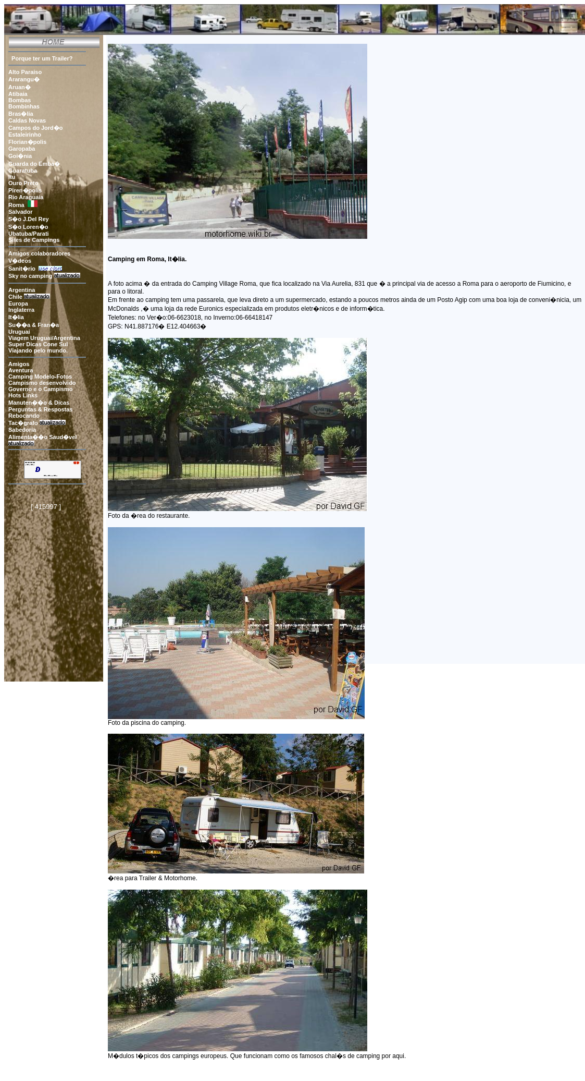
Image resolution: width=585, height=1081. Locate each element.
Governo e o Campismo (40, 389)
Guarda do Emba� (34, 164)
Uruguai (19, 332)
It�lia (17, 317)
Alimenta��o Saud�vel (42, 437)
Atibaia (18, 94)
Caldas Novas (27, 120)
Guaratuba (22, 170)
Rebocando (24, 415)
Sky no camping (30, 276)
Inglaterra (22, 310)
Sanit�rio (23, 268)
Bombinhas (24, 106)
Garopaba (21, 148)
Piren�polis (25, 190)
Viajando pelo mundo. (38, 350)
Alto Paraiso (25, 72)
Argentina (21, 290)
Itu (11, 177)
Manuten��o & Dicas (38, 402)
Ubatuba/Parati (28, 233)
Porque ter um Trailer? (40, 58)
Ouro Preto (23, 183)
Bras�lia (20, 114)
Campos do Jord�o (35, 128)
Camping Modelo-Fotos (40, 376)
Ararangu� (24, 79)
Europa (19, 303)
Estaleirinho (24, 134)
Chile (15, 297)
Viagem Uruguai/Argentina (44, 338)
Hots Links (23, 395)
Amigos (18, 364)
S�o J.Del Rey (28, 219)
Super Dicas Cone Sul (38, 344)
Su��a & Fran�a (33, 325)
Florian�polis (27, 142)
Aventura (20, 370)
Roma (16, 205)
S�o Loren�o (28, 227)
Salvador (20, 212)
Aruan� (19, 87)
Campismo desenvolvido (42, 383)
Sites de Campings (33, 240)
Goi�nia (20, 156)
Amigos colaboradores (39, 253)
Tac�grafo (23, 423)
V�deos (19, 261)
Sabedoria (22, 430)
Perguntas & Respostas (40, 409)
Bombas (19, 100)
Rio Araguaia (25, 197)
